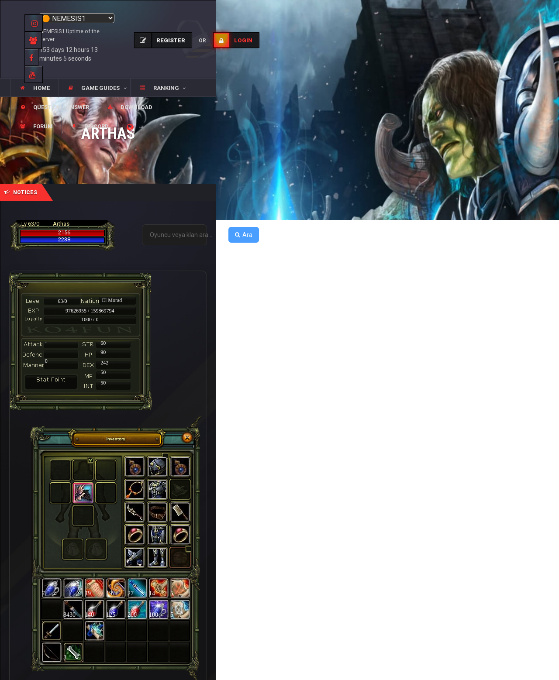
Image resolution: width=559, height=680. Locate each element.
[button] (94, 88)
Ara (243, 234)
